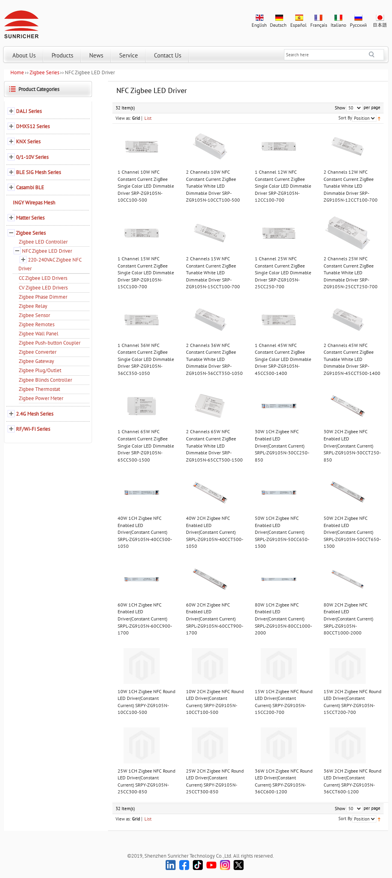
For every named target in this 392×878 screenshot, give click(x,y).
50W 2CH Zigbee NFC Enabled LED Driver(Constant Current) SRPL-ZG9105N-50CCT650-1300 (352, 532)
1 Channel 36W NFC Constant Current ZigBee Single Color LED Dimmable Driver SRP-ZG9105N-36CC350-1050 (146, 359)
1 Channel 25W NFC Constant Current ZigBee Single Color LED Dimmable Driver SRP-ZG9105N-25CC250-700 (283, 272)
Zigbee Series (44, 72)
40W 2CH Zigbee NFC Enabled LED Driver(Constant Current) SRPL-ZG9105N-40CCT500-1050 (214, 532)
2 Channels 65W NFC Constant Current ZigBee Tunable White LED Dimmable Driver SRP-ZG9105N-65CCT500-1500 (214, 445)
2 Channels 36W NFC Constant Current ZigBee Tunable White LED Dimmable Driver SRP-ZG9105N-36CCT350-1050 (214, 359)
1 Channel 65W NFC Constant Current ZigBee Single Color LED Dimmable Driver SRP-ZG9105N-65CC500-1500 (146, 445)
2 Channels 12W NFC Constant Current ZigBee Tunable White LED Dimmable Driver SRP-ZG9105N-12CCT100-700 (351, 186)
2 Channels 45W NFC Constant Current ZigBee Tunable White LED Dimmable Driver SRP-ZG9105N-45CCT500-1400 (352, 359)
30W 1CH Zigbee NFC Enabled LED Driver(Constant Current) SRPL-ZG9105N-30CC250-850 (282, 445)
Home (17, 72)
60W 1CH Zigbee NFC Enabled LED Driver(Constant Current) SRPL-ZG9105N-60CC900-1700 (145, 619)
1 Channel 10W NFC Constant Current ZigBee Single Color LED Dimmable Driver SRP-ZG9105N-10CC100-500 (146, 186)
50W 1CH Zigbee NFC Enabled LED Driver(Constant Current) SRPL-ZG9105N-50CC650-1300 (282, 532)
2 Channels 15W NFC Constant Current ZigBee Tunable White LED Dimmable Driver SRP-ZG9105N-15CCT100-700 (213, 272)
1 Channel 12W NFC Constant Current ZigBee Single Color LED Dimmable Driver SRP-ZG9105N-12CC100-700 (283, 186)
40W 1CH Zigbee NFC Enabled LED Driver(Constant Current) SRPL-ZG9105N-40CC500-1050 (145, 532)
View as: (123, 118)
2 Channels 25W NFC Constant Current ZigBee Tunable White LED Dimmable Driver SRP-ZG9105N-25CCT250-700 (351, 272)
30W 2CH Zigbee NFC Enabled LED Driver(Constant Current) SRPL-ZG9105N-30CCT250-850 (352, 445)
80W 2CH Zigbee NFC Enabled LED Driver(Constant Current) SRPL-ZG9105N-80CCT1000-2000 (348, 619)
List (148, 118)
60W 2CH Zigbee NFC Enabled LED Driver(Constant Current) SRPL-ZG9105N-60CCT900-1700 (214, 619)
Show (340, 108)
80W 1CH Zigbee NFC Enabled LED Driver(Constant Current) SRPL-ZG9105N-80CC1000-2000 (283, 619)
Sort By (345, 118)
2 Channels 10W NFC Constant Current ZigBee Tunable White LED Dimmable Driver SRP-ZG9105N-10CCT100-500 (213, 186)
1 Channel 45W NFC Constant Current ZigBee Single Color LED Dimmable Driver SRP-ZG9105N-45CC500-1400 (283, 359)
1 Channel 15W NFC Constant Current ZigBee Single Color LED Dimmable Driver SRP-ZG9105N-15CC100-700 (146, 272)
